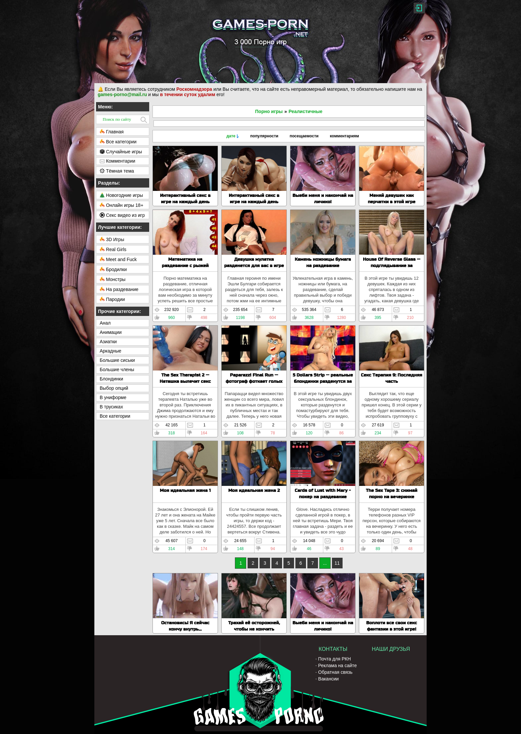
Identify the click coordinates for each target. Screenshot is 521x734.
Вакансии (328, 678)
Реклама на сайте (337, 665)
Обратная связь (335, 672)
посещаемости (304, 136)
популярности (264, 136)
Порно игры (269, 111)
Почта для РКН (334, 658)
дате (230, 136)
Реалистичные (306, 111)
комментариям (344, 136)
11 (337, 563)
